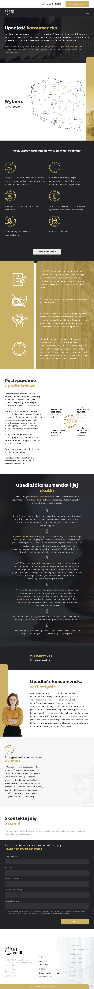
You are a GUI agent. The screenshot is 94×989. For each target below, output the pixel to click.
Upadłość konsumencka (79, 950)
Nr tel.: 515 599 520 (53, 4)
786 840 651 (44, 964)
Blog (71, 967)
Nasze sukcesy (76, 963)
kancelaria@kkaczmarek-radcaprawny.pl (49, 974)
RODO (72, 976)
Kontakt (73, 971)
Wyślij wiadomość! (77, 4)
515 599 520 (44, 961)
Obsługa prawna (76, 958)
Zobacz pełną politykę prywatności (60, 913)
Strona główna (76, 945)
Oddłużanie (74, 954)
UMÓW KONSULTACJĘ (47, 251)
